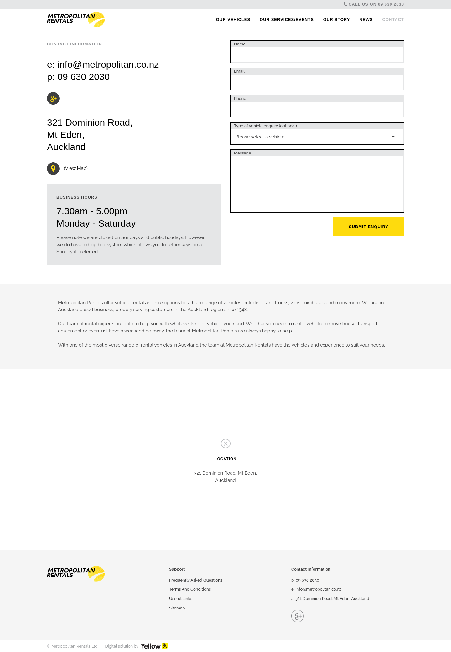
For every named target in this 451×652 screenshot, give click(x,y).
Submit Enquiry (368, 226)
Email (239, 71)
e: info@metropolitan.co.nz (316, 589)
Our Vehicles (233, 19)
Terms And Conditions (190, 589)
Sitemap (177, 608)
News (366, 19)
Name (240, 44)
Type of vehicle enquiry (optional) (265, 125)
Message (242, 153)
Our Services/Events (287, 19)
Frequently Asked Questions (195, 580)
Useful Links (180, 598)
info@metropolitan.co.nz (108, 64)
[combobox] (317, 133)
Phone (240, 98)
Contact (393, 19)
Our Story (336, 19)
